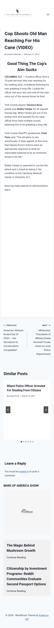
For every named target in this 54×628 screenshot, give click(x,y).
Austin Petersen (14, 54)
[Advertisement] (27, 223)
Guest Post (14, 396)
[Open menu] (48, 14)
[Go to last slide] (8, 409)
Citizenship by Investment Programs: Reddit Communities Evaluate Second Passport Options (27, 576)
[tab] (21, 441)
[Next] (46, 409)
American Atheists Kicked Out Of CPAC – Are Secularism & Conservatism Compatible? (14, 337)
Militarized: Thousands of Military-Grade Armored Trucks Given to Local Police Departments (40, 339)
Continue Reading (16, 557)
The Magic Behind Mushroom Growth (21, 548)
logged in (24, 471)
